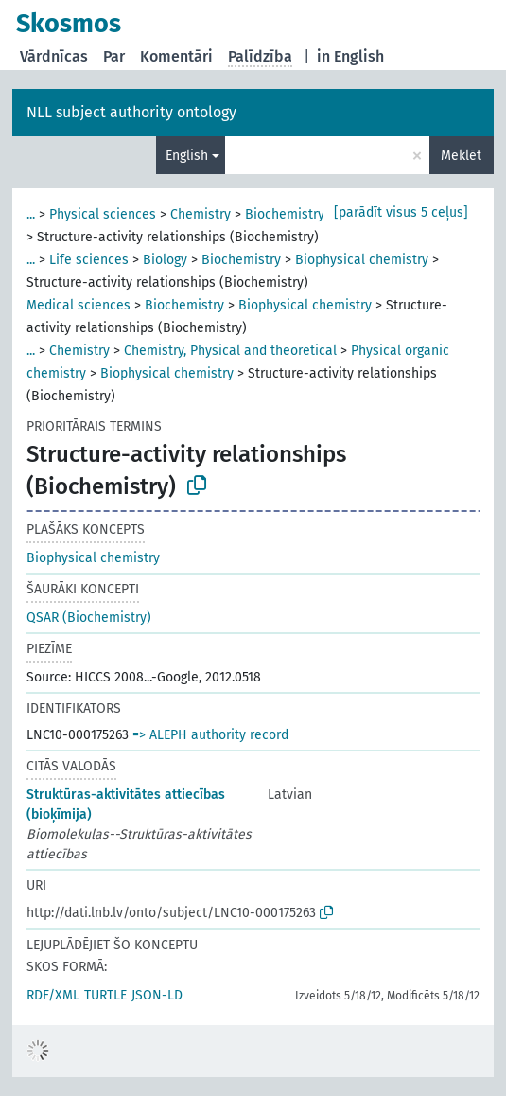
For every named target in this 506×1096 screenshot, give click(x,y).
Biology (165, 260)
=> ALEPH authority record (210, 735)
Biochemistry (284, 214)
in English (350, 56)
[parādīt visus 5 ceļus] (401, 212)
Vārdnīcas (54, 56)
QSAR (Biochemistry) (88, 618)
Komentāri (176, 56)
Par (114, 56)
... (30, 214)
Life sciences (89, 260)
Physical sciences (102, 214)
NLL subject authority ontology (131, 112)
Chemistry (200, 214)
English (187, 156)
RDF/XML (52, 995)
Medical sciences (78, 305)
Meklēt (461, 156)
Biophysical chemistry (361, 260)
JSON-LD (157, 995)
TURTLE (105, 995)
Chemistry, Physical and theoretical (230, 351)
